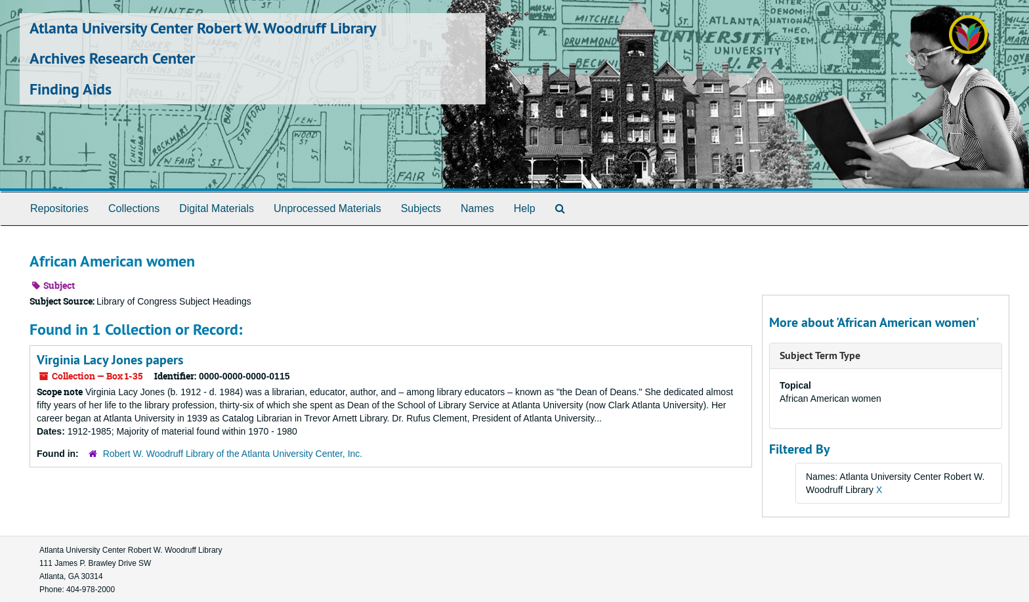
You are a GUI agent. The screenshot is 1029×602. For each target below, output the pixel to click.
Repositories (59, 208)
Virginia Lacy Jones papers (110, 359)
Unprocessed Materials (327, 208)
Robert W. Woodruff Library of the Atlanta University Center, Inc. (233, 453)
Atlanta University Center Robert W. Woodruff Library (203, 28)
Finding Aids (71, 89)
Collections (133, 208)
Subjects (421, 208)
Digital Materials (216, 208)
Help (525, 208)
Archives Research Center (112, 58)
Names (477, 208)
